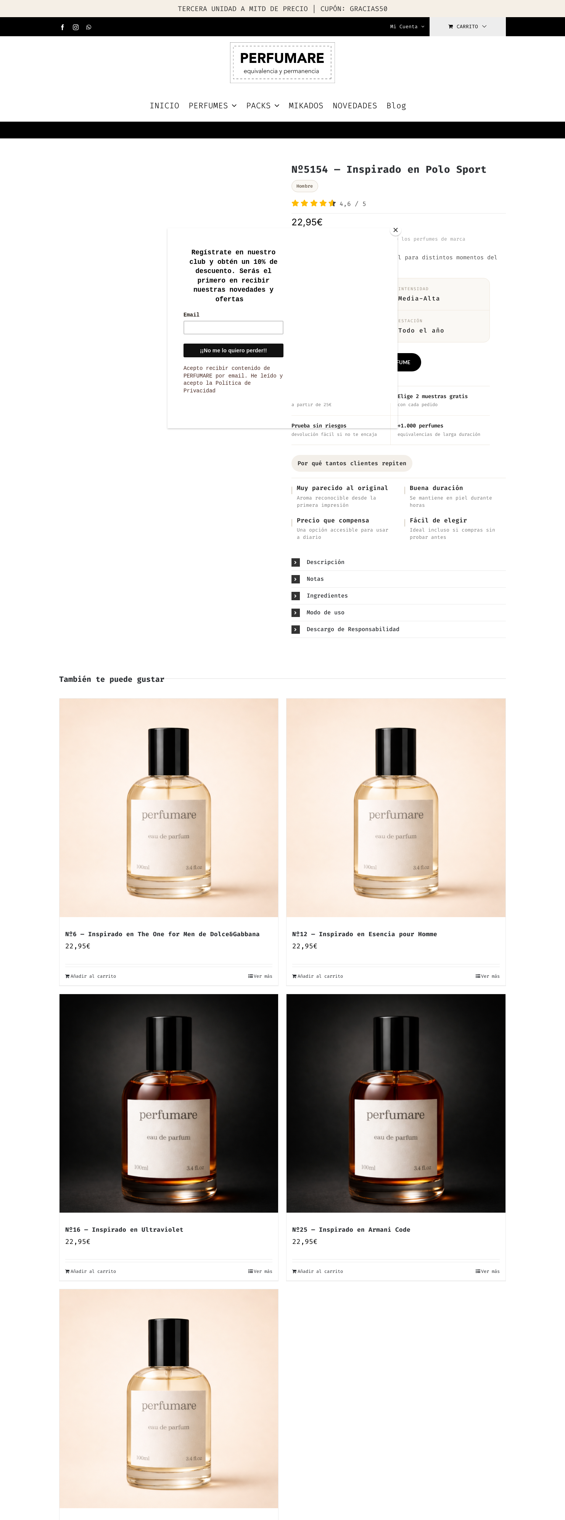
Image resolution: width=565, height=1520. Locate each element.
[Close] (395, 230)
